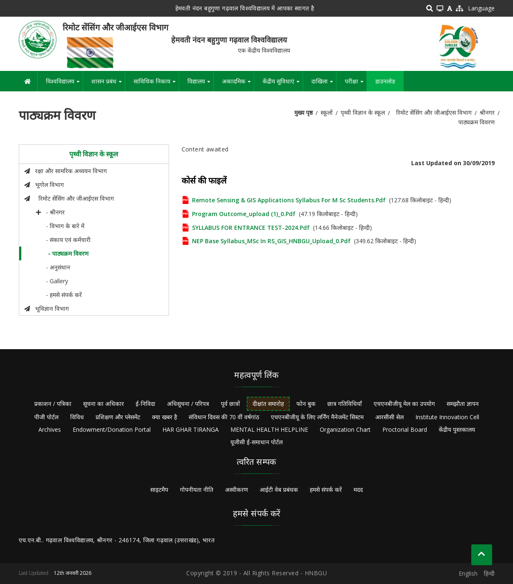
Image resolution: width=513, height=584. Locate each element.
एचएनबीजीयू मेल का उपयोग (404, 404)
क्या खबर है (164, 417)
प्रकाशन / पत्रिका (52, 404)
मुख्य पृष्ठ (303, 112)
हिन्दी (489, 573)
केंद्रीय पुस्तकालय (457, 429)
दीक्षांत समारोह (268, 404)
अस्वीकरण (236, 489)
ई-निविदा (145, 404)
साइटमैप (159, 489)
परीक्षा (355, 84)
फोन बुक (306, 404)
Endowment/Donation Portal (112, 429)
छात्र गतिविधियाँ (344, 404)
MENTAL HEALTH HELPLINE (269, 429)
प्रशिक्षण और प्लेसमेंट (118, 417)
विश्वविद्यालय (64, 84)
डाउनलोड (385, 81)
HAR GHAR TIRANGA (190, 429)
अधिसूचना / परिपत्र (188, 404)
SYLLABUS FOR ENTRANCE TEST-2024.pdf (251, 228)
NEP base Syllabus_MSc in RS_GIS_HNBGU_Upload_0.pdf (271, 241)
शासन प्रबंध (108, 84)
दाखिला (323, 84)
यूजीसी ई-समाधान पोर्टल (256, 442)
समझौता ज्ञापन (463, 404)
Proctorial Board (404, 429)
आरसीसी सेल (389, 417)
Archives (49, 429)
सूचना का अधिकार (103, 404)
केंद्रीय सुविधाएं (283, 84)
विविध (77, 417)
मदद (358, 489)
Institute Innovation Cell (447, 417)
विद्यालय (200, 84)
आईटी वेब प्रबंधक (279, 489)
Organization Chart (345, 429)
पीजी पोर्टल (46, 417)
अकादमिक (238, 84)
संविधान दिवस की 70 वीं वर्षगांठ (224, 417)
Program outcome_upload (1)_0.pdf (244, 214)
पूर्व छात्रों (230, 404)
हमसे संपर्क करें (326, 489)
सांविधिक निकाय (156, 84)
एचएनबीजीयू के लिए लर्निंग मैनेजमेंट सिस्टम (317, 417)
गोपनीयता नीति (196, 489)
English (468, 573)
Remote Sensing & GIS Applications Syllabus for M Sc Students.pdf (289, 200)
